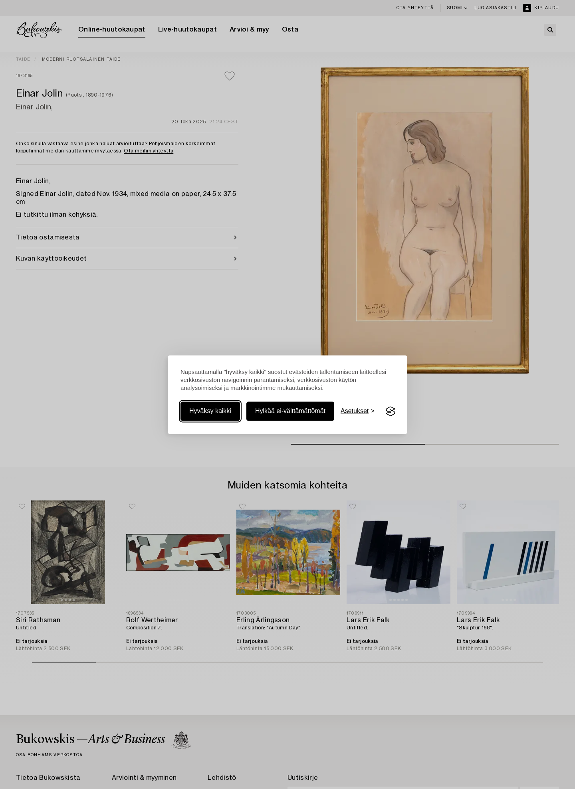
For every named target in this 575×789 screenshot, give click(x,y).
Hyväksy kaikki (210, 411)
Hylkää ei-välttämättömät (290, 411)
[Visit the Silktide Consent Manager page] (390, 411)
